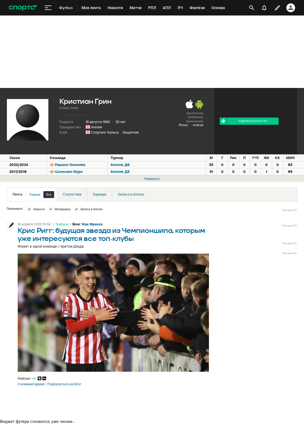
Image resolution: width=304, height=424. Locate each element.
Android (198, 125)
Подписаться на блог (64, 384)
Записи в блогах (131, 194)
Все (48, 194)
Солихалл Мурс (69, 171)
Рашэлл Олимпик (70, 164)
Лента (33, 194)
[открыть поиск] (252, 7)
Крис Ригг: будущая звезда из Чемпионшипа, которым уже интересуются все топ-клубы (111, 235)
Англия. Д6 (120, 164)
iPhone (183, 125)
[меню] (48, 8)
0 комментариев (31, 384)
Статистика (72, 194)
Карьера (99, 194)
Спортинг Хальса (105, 132)
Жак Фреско (92, 224)
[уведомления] (264, 7)
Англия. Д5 (120, 171)
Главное (34, 194)
